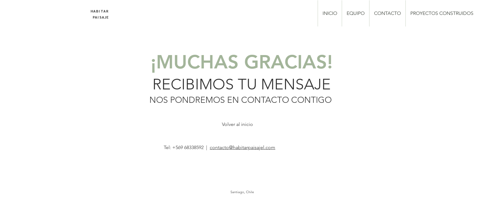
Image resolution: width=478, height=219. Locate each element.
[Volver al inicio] (237, 124)
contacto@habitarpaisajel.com (242, 147)
